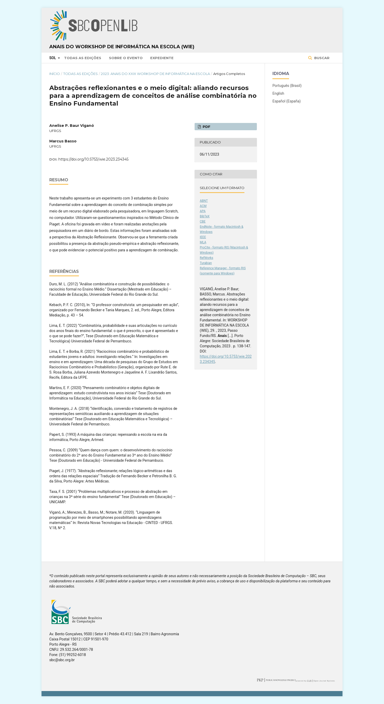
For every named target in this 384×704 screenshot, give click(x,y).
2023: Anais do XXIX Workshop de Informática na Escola (155, 74)
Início (54, 74)
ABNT (204, 201)
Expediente (162, 58)
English (278, 93)
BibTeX (205, 216)
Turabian (206, 263)
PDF (206, 127)
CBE (202, 221)
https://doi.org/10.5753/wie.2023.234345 (93, 159)
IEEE (203, 237)
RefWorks (206, 258)
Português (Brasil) (286, 86)
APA (202, 211)
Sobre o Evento (126, 58)
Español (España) (286, 101)
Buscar (321, 58)
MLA (203, 242)
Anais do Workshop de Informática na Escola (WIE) (121, 47)
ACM (203, 206)
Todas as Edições (82, 58)
